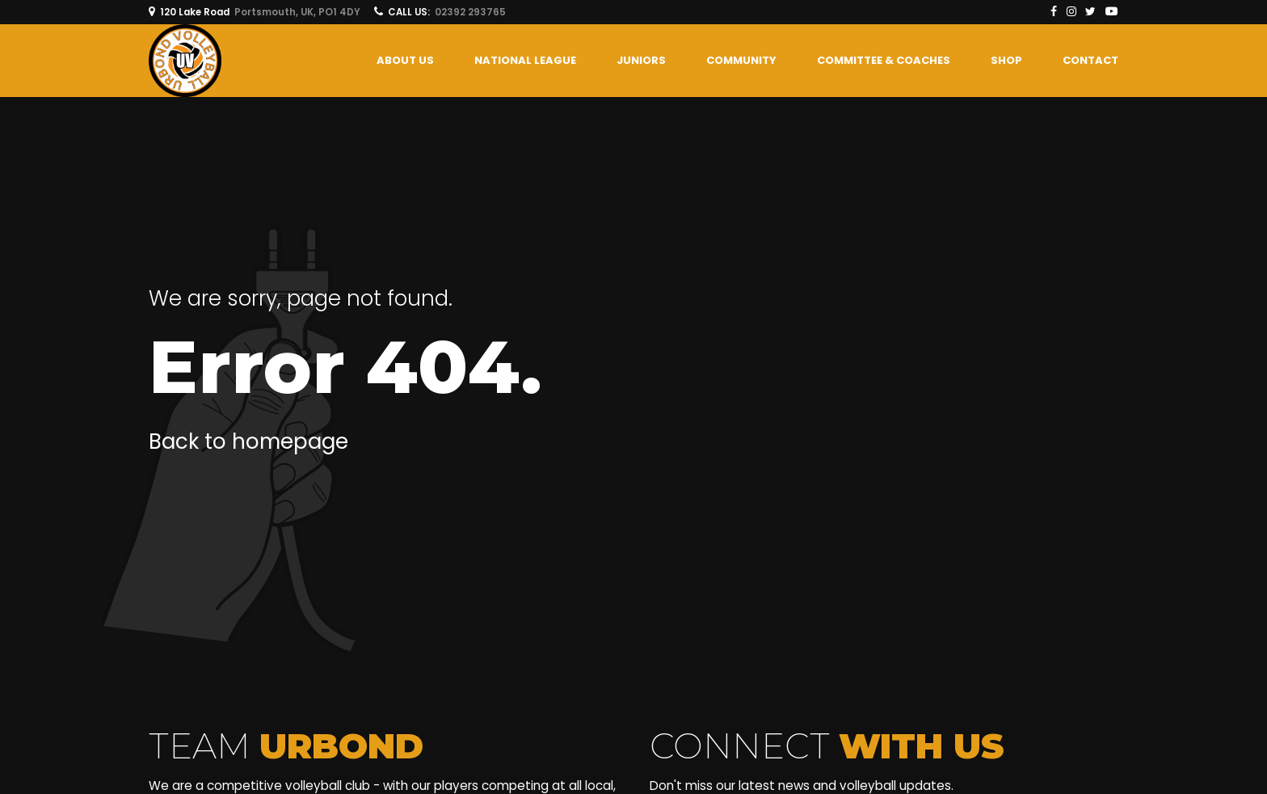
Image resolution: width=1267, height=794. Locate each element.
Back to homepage (248, 441)
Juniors (641, 60)
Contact (1090, 60)
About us (405, 60)
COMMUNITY (741, 60)
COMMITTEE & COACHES (883, 60)
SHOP (1006, 60)
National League (525, 60)
